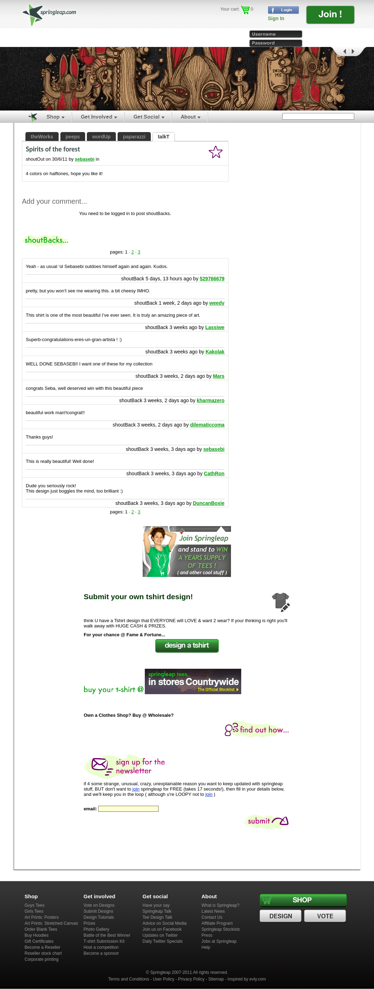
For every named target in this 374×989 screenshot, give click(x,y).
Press (207, 935)
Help (206, 947)
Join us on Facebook (162, 929)
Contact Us (212, 917)
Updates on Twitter (160, 935)
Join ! (330, 13)
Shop (53, 116)
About (188, 116)
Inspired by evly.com (246, 979)
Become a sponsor (101, 953)
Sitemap (216, 979)
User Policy (163, 979)
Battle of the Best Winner (107, 935)
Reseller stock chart (43, 953)
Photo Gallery (96, 929)
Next (358, 51)
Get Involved (96, 116)
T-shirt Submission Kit (104, 941)
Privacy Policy (191, 979)
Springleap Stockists (221, 929)
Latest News (213, 911)
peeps (73, 136)
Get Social (146, 116)
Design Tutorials (99, 917)
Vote (326, 916)
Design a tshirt (187, 646)
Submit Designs (98, 911)
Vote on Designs (99, 905)
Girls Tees (34, 911)
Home (28, 117)
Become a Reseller (42, 947)
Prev (339, 51)
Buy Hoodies (37, 935)
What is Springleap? (220, 905)
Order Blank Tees (41, 929)
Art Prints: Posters (42, 917)
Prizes (89, 923)
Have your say (156, 905)
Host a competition (101, 947)
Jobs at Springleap (219, 941)
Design (281, 916)
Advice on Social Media (165, 923)
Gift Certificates (39, 941)
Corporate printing (42, 959)
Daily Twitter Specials (163, 941)
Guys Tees (34, 905)
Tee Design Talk (158, 917)
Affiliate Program (217, 923)
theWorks (42, 136)
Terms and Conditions (128, 979)
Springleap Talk (157, 911)
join (135, 789)
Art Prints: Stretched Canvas (51, 923)
